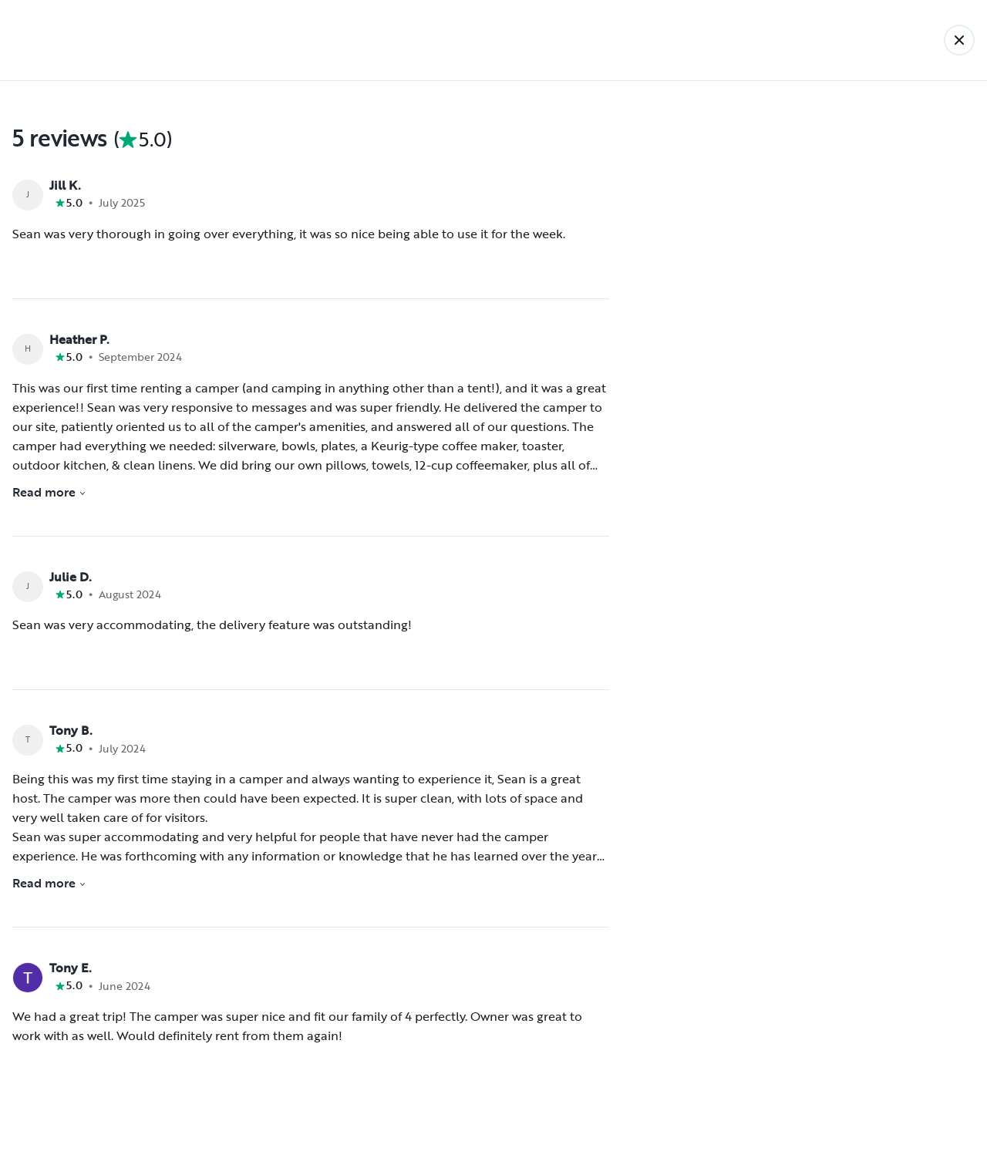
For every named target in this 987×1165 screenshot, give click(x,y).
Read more (49, 492)
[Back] (959, 40)
